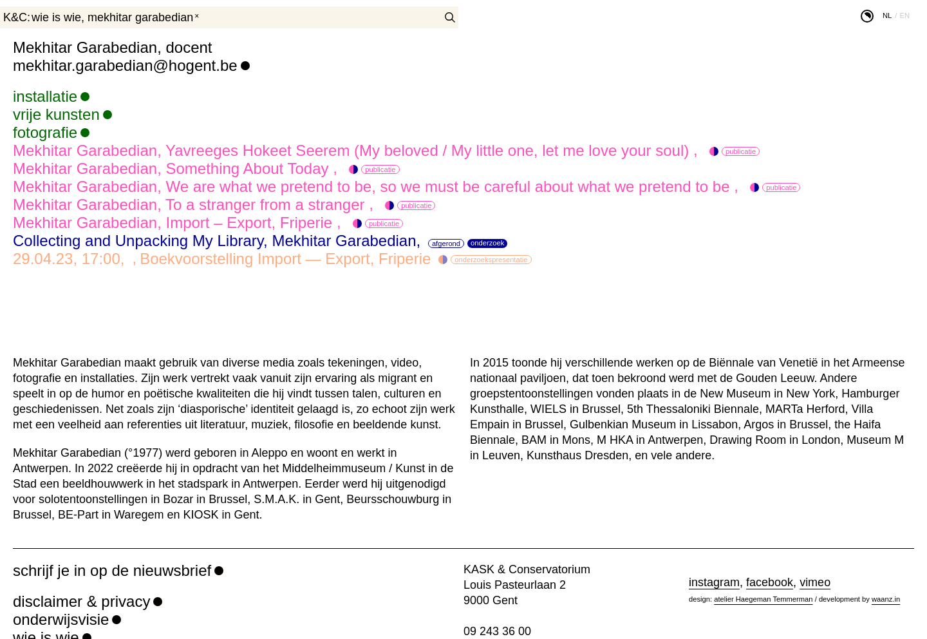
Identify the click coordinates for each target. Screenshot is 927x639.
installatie (45, 96)
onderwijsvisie (61, 619)
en (904, 15)
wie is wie (56, 17)
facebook (769, 582)
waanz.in (886, 599)
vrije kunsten (56, 114)
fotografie (45, 132)
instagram (714, 582)
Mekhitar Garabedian (140, 17)
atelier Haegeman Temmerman (763, 599)
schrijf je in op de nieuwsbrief (112, 570)
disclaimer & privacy (81, 601)
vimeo (815, 582)
